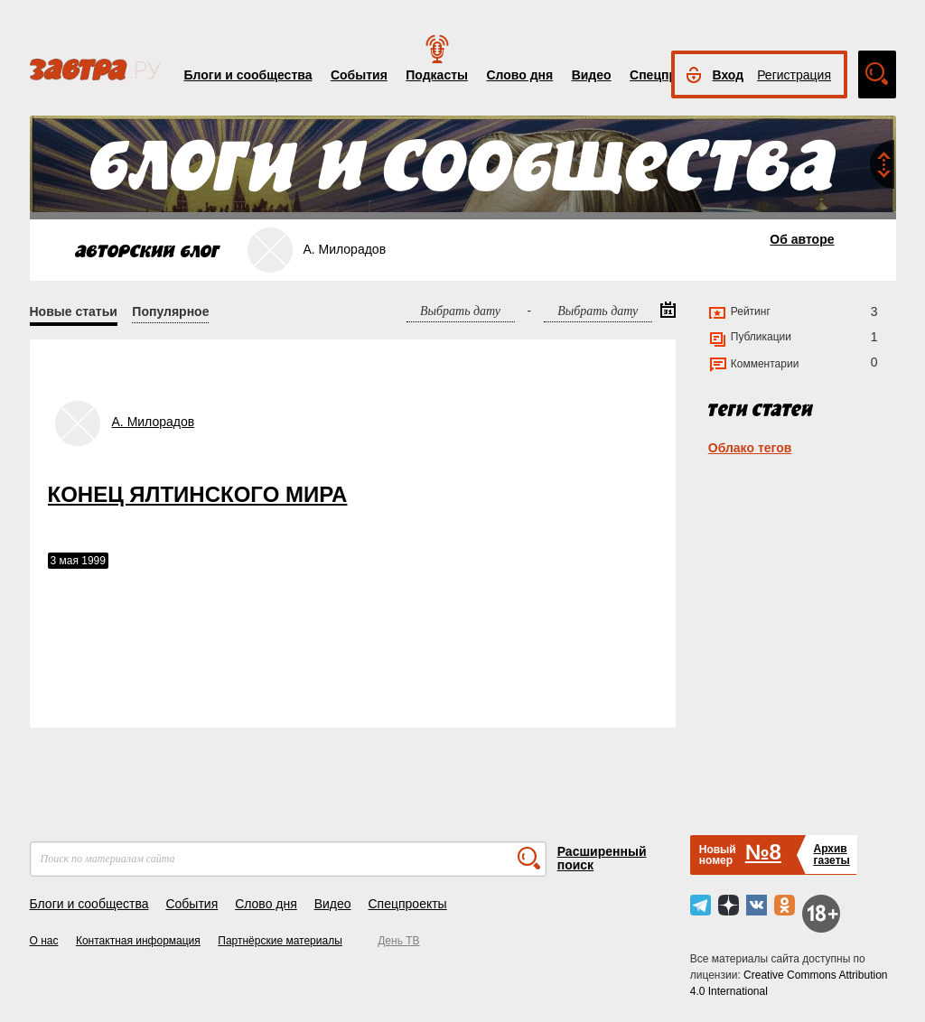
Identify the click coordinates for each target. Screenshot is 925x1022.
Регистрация (794, 75)
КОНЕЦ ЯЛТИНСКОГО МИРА (198, 494)
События (359, 75)
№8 (763, 852)
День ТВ (398, 940)
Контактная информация (138, 940)
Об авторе (802, 239)
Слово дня (519, 75)
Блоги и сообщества (248, 75)
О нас (44, 940)
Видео (592, 75)
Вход (728, 75)
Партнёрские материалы (280, 940)
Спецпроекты (407, 904)
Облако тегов (750, 448)
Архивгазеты (831, 854)
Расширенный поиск (602, 858)
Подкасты (437, 75)
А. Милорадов (153, 421)
